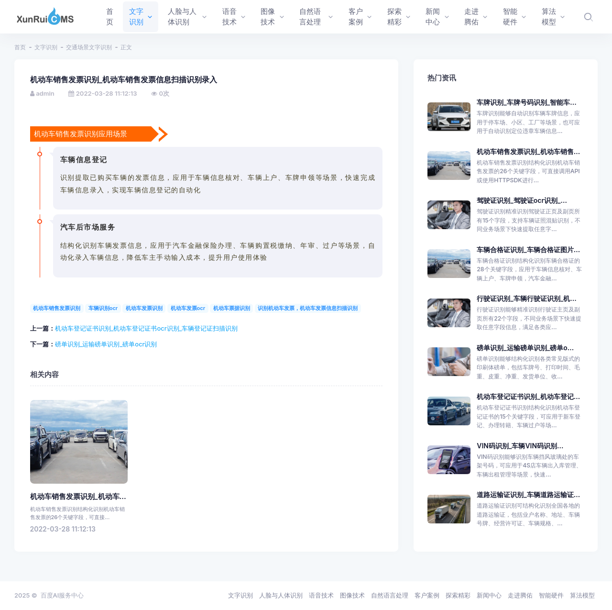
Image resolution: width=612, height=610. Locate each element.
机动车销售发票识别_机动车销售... (528, 151)
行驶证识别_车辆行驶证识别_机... (526, 298)
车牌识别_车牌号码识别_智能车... (526, 102)
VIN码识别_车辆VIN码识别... (520, 446)
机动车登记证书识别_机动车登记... (528, 396)
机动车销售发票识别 (56, 308)
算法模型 (582, 595)
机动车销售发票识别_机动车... (78, 496)
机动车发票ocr (188, 308)
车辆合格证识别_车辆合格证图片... (528, 249)
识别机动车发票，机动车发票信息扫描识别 (308, 308)
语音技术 (321, 595)
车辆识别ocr (103, 308)
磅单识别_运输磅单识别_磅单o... (525, 348)
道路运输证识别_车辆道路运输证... (528, 494)
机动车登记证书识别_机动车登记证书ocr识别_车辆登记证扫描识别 (146, 328)
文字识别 (45, 47)
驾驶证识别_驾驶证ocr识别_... (522, 200)
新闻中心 (489, 595)
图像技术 (352, 595)
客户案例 (427, 595)
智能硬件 (551, 595)
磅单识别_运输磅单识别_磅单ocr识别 (106, 344)
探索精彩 (458, 595)
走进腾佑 (520, 595)
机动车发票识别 (144, 308)
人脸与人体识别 (281, 595)
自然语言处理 (389, 595)
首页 (20, 47)
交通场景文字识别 (89, 47)
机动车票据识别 (231, 308)
